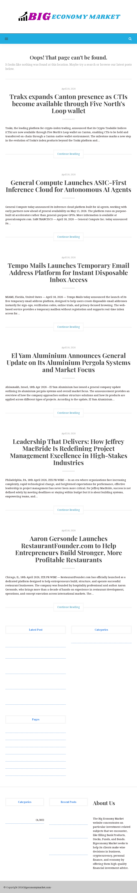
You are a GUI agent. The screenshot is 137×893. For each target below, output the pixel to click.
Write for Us (13, 772)
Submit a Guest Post (17, 757)
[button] (4, 39)
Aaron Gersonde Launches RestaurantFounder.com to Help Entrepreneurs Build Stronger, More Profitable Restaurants (68, 549)
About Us (11, 729)
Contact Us (12, 743)
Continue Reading (68, 153)
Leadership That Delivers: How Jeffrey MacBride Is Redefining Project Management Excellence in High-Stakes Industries (68, 452)
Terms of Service (15, 764)
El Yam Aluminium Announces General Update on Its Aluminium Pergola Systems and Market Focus (69, 362)
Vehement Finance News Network (92, 639)
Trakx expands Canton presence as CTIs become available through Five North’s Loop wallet (68, 103)
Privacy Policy (14, 750)
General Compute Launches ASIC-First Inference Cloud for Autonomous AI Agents (68, 186)
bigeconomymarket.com (37, 887)
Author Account (15, 736)
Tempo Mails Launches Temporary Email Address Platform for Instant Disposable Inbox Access (68, 272)
